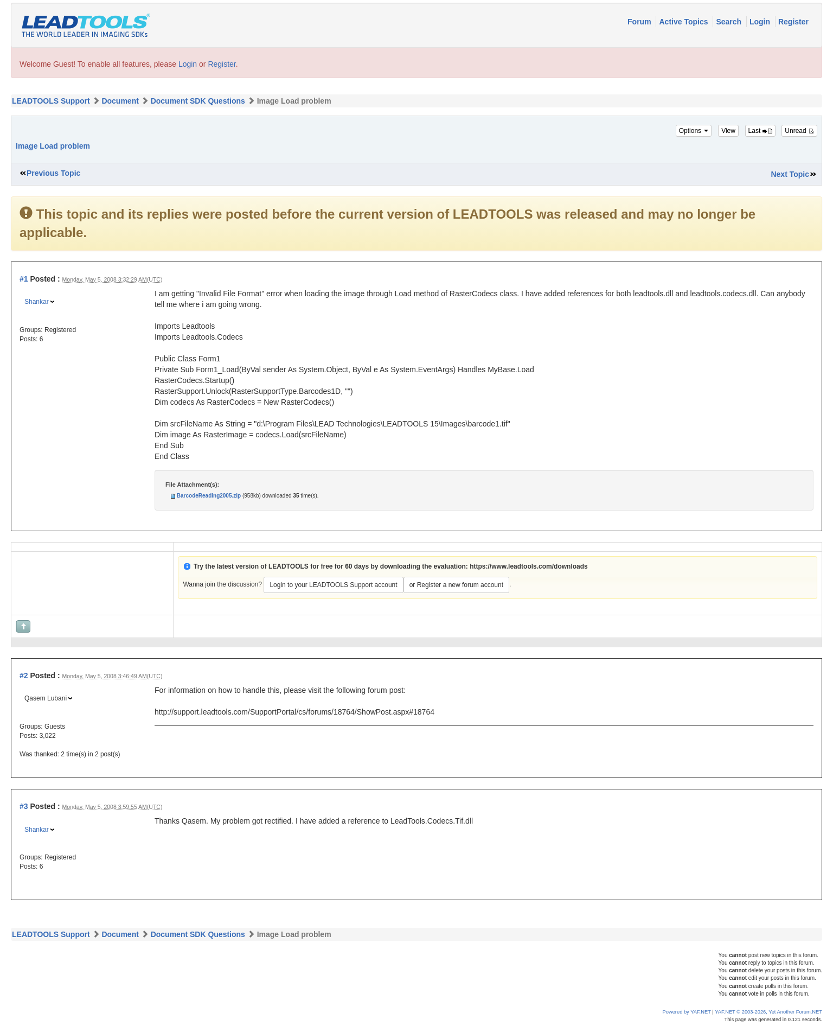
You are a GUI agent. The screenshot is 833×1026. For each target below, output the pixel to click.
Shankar (36, 301)
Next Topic (790, 174)
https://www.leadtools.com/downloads (529, 566)
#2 (24, 675)
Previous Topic (53, 173)
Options (694, 131)
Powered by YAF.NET (687, 1012)
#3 (24, 806)
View (728, 131)
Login (760, 21)
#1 (24, 279)
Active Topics (684, 21)
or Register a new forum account (456, 585)
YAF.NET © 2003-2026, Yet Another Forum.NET (768, 1012)
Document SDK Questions (198, 101)
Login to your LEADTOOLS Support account (333, 585)
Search (730, 21)
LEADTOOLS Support (51, 101)
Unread (799, 131)
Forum (640, 21)
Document (119, 101)
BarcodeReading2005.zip (209, 496)
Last (760, 131)
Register (793, 21)
